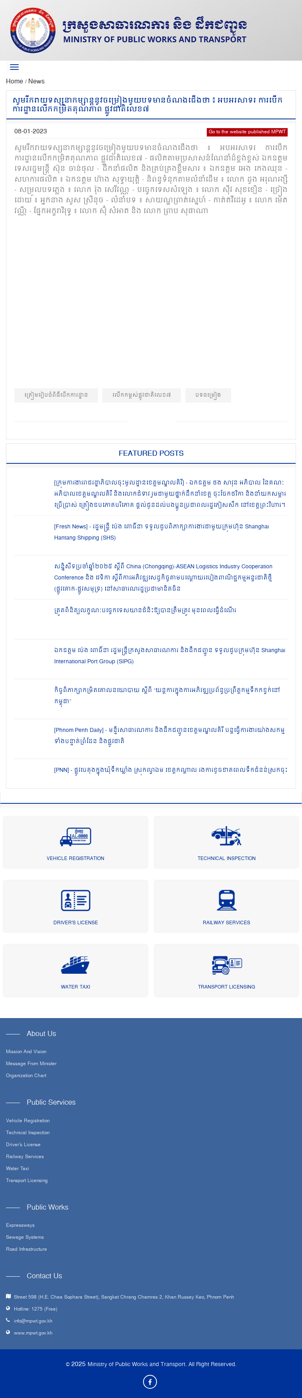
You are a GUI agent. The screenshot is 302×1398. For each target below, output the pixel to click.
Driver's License (75, 923)
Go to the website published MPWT (247, 132)
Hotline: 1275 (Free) (35, 1309)
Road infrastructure (26, 1250)
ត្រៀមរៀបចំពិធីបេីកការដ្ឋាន (56, 395)
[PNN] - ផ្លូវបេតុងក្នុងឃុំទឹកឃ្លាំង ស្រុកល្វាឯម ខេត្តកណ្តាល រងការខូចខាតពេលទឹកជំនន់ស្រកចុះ (171, 770)
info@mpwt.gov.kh (33, 1321)
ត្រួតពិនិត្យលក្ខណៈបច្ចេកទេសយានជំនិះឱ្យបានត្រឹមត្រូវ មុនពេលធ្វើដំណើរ (145, 611)
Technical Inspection (227, 859)
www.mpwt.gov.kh (33, 1333)
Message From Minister (31, 1064)
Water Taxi (75, 987)
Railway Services (226, 923)
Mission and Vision (26, 1052)
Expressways (20, 1226)
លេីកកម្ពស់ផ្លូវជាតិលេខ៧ (141, 395)
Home (15, 81)
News (36, 81)
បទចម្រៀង (208, 395)
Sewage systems (25, 1238)
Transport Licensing (226, 987)
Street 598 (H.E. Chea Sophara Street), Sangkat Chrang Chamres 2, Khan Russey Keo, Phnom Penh (124, 1297)
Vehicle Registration (75, 859)
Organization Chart (26, 1076)
